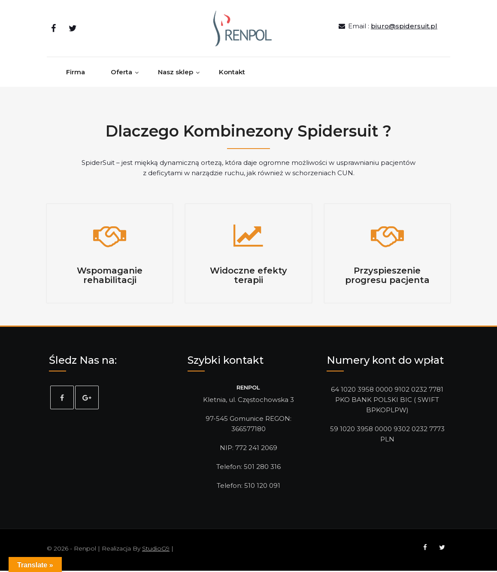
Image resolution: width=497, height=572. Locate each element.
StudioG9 (156, 550)
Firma (75, 74)
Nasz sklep (175, 74)
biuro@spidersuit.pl (404, 27)
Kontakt (232, 74)
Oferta (121, 74)
